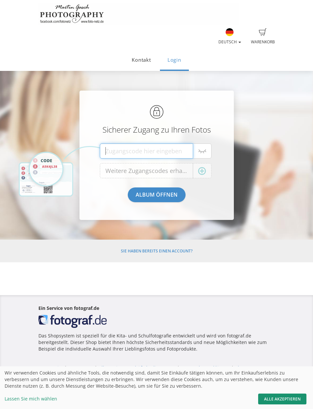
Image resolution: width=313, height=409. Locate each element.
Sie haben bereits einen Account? (156, 251)
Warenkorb (263, 36)
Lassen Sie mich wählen (31, 399)
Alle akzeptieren (282, 399)
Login (174, 59)
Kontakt (141, 59)
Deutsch (229, 36)
